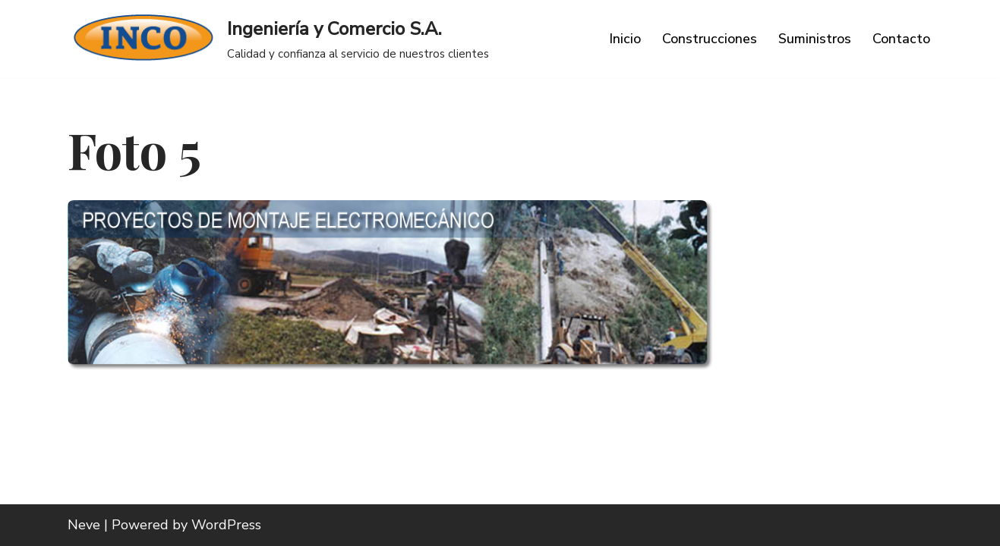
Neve (84, 525)
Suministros (814, 39)
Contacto (901, 39)
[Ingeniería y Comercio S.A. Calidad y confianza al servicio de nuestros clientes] (278, 39)
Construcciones (709, 39)
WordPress (226, 525)
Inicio (625, 39)
